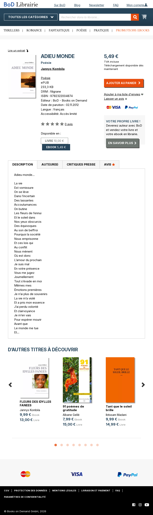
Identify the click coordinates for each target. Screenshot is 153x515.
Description (22, 164)
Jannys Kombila (53, 69)
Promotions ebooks (132, 30)
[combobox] (99, 17)
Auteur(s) (49, 164)
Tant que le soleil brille (119, 408)
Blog (77, 5)
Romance (34, 30)
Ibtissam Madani (116, 414)
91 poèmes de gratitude (73, 408)
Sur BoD (59, 5)
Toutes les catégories (30, 17)
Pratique (101, 30)
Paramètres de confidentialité (25, 497)
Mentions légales (64, 490)
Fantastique (59, 30)
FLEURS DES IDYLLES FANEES (35, 403)
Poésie (81, 30)
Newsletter (96, 5)
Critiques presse (81, 164)
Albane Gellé (71, 414)
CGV (6, 490)
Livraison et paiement (95, 490)
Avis (109, 164)
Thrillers (12, 30)
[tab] (22, 164)
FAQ (116, 5)
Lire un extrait (16, 50)
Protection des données (30, 490)
